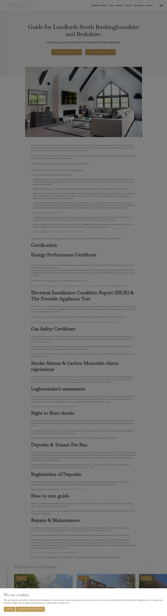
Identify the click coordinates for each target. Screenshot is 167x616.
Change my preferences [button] (30, 609)
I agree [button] (9, 609)
